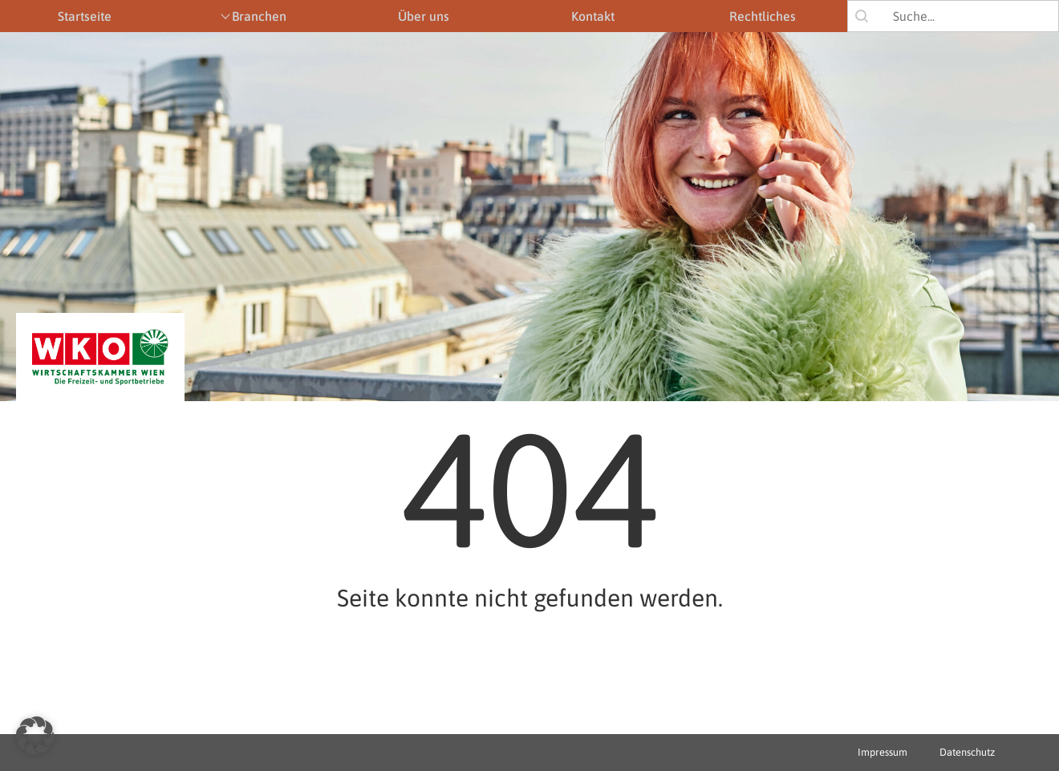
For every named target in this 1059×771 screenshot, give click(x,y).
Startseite (85, 16)
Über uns (423, 16)
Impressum (882, 752)
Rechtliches (762, 16)
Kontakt (593, 16)
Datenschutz (967, 752)
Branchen (259, 16)
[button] (35, 735)
